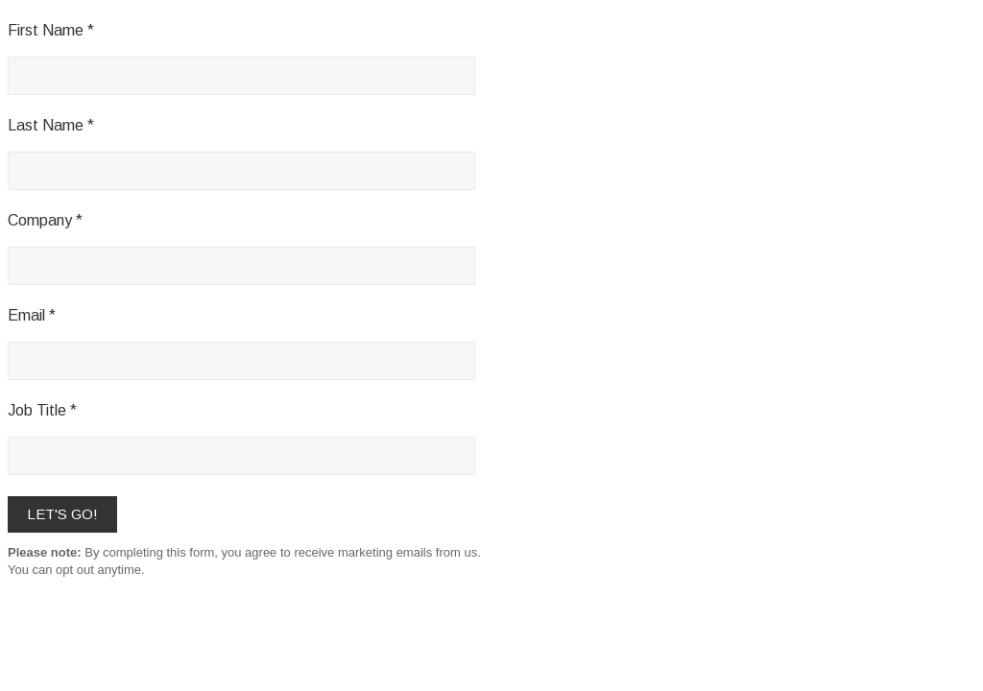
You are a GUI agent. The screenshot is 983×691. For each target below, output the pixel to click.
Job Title (37, 410)
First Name (46, 30)
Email (26, 315)
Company (40, 220)
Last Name (46, 125)
